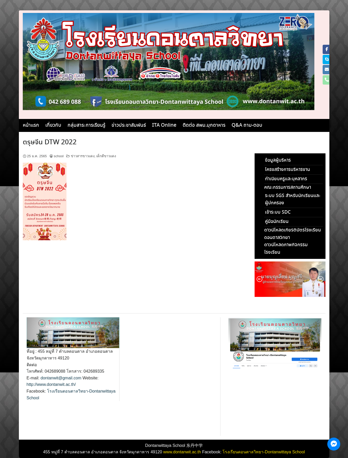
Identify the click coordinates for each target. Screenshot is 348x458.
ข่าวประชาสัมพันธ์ (129, 125)
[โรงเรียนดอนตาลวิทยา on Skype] (327, 59)
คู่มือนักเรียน (276, 221)
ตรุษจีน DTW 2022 (50, 142)
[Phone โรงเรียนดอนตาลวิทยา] (327, 80)
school (59, 156)
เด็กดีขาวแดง (106, 156)
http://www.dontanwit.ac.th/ (51, 384)
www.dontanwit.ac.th (182, 452)
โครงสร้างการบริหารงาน (287, 169)
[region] (290, 279)
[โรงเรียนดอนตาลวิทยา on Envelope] (327, 69)
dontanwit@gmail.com (61, 378)
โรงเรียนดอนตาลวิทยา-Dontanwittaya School (264, 452)
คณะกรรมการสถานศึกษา (287, 187)
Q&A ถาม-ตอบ (247, 125)
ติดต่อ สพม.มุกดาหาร (204, 125)
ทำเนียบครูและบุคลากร (286, 179)
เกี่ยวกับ (53, 125)
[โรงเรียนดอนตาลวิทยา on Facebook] (327, 49)
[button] (259, 279)
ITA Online (164, 125)
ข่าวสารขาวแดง (82, 156)
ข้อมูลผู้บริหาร (278, 160)
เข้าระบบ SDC (278, 212)
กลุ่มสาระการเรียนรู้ (86, 125)
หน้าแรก (31, 125)
